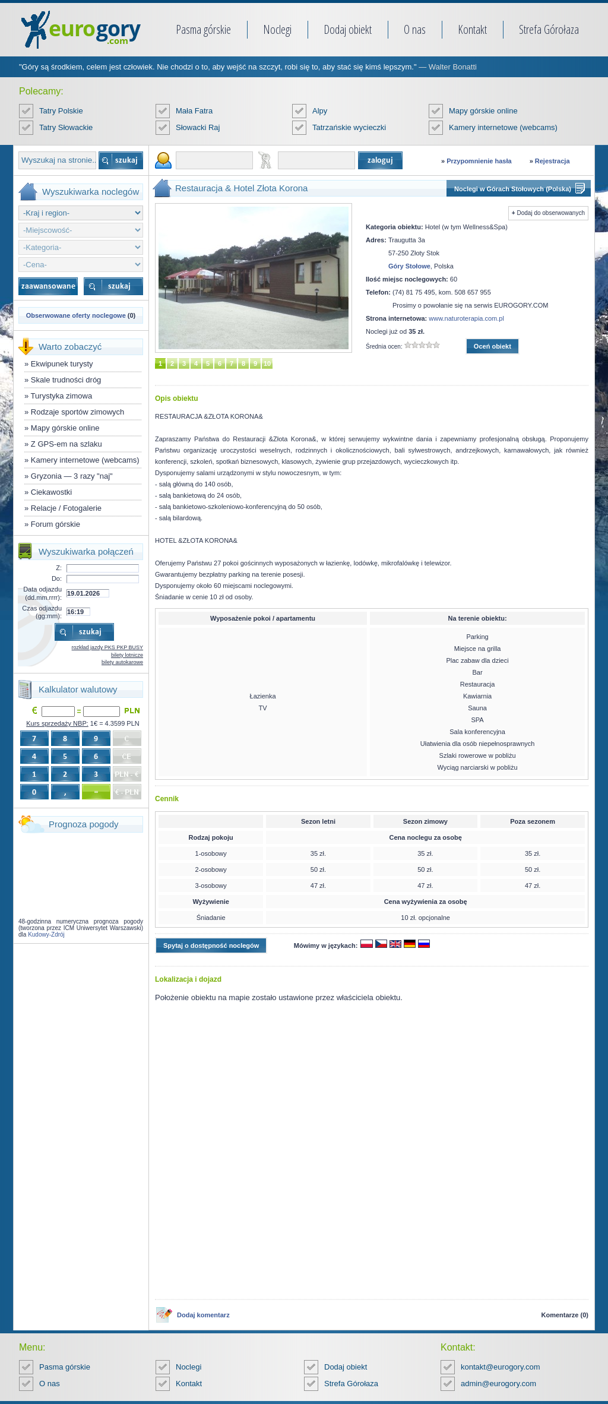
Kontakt (472, 29)
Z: (59, 567)
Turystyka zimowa (62, 395)
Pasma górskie (203, 29)
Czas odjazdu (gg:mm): (42, 612)
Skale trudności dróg (66, 379)
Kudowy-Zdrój (46, 934)
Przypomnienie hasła (478, 161)
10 (267, 363)
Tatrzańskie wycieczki (349, 127)
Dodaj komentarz (203, 1314)
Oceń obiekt (492, 346)
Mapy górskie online (483, 110)
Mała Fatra (194, 110)
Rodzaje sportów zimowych (78, 411)
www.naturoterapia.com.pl (466, 318)
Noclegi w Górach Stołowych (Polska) (512, 188)
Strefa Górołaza (549, 29)
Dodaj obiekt (348, 29)
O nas (415, 29)
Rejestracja (552, 161)
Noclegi (277, 29)
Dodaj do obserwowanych (551, 213)
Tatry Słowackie (66, 127)
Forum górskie (55, 524)
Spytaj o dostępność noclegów (211, 945)
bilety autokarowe (122, 662)
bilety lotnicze (127, 655)
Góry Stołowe (409, 266)
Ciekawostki (51, 492)
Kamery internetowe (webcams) (503, 127)
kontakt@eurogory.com (500, 1366)
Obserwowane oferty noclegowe (76, 315)
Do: (57, 578)
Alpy (319, 110)
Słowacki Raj (198, 127)
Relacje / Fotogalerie (66, 508)
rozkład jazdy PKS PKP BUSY (107, 647)
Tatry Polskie (61, 110)
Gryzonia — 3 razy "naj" (72, 476)
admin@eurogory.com (498, 1383)
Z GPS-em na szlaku (66, 443)
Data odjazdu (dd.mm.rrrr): (42, 593)
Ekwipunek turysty (62, 363)
